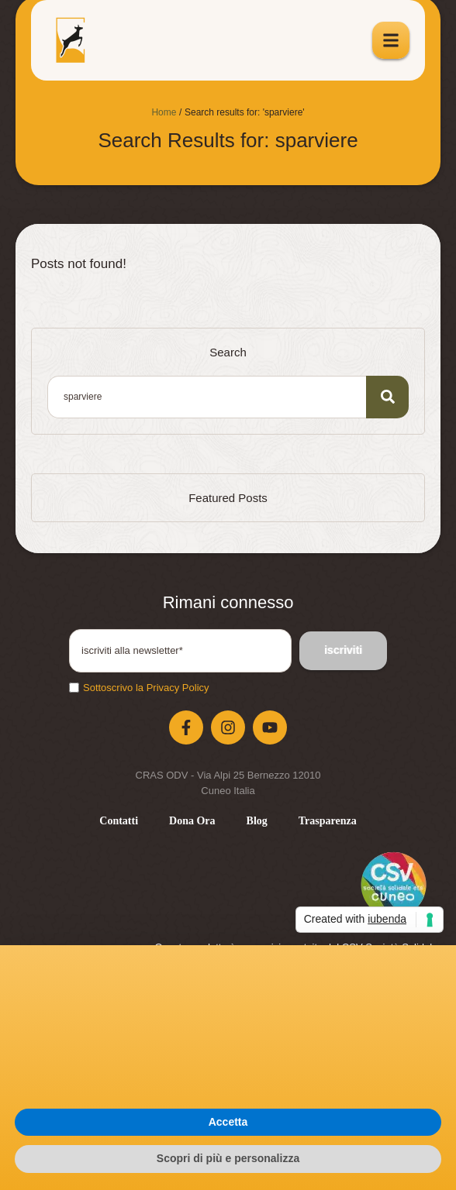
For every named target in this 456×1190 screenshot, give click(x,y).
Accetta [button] (228, 1122)
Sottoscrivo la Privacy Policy (146, 687)
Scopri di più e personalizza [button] (228, 1158)
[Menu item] (118, 821)
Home (163, 112)
